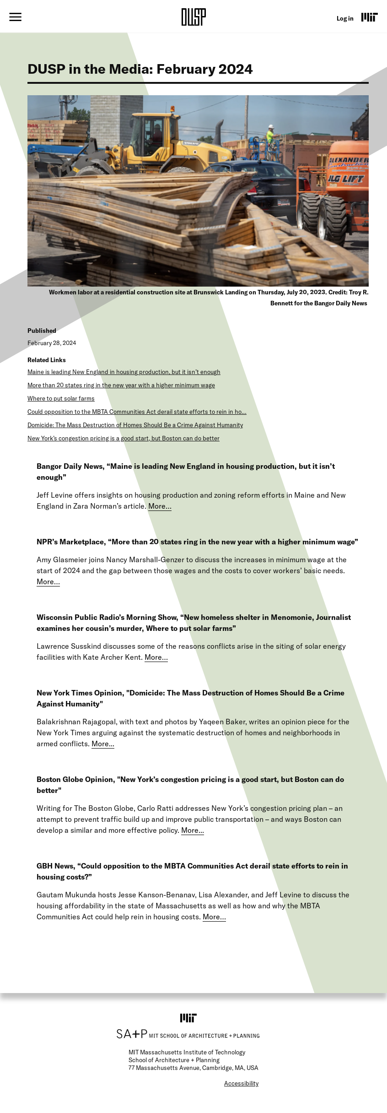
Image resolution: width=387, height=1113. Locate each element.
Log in (345, 18)
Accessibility (241, 1083)
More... (102, 743)
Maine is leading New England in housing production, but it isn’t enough (123, 371)
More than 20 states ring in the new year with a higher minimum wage (121, 385)
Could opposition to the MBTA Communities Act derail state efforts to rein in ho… (137, 411)
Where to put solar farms (61, 398)
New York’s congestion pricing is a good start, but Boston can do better (123, 438)
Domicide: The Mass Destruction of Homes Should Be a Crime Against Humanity (135, 425)
